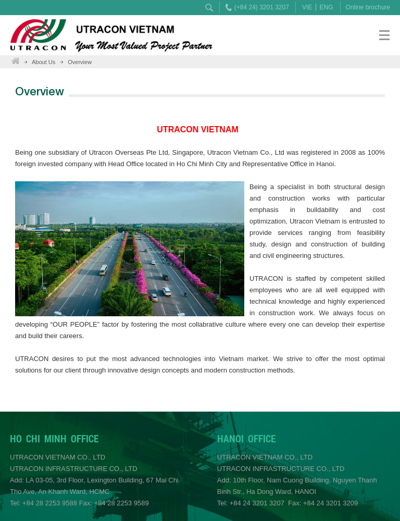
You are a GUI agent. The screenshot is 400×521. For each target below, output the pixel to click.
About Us (43, 62)
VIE (307, 7)
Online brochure (368, 7)
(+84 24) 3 (248, 7)
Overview (80, 62)
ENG (326, 7)
